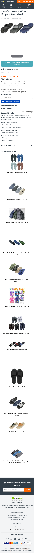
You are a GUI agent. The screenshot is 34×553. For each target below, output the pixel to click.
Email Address (6, 94)
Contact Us (10, 515)
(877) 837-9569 (28, 1)
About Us (5, 505)
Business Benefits (10, 507)
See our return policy (9, 106)
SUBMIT (27, 490)
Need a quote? (6, 108)
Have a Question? (9, 145)
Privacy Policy (22, 517)
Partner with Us (20, 507)
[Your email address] (13, 490)
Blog (28, 507)
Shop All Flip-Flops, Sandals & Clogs (17, 64)
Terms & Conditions (17, 519)
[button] (19, 6)
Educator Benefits (26, 505)
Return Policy (23, 515)
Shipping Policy (12, 517)
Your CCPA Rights (9, 548)
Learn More (18, 549)
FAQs (16, 515)
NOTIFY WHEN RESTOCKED (10, 102)
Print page (29, 112)
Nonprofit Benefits (14, 505)
